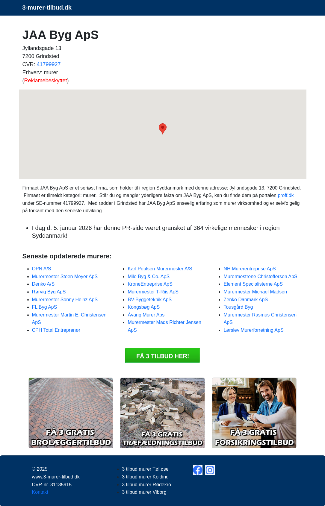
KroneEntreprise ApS (150, 284)
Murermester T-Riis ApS (153, 291)
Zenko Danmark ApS (245, 299)
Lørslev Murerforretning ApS (253, 330)
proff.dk (286, 195)
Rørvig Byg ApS (49, 291)
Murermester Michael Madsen (255, 291)
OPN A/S (41, 268)
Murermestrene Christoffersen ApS (260, 276)
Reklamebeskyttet (45, 81)
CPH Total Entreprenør (56, 330)
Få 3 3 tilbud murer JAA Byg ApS (162, 355)
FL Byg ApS (44, 307)
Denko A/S (43, 284)
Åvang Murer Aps (146, 314)
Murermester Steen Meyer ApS (65, 276)
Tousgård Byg (238, 307)
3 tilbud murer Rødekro (146, 484)
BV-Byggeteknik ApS (150, 299)
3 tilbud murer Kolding (145, 476)
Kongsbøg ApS (144, 307)
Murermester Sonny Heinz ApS (65, 299)
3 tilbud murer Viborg (144, 492)
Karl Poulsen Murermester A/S (160, 268)
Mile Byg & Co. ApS (149, 276)
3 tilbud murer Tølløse (145, 469)
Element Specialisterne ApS (252, 284)
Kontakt (40, 492)
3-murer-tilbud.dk (47, 7)
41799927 (49, 64)
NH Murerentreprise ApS (249, 268)
